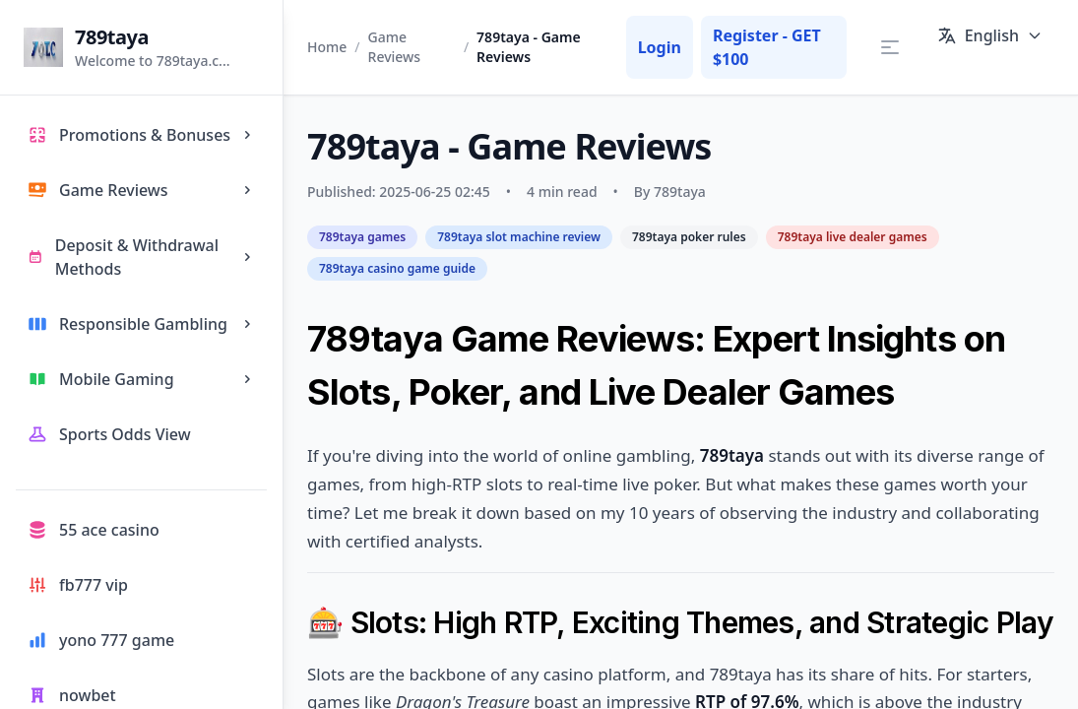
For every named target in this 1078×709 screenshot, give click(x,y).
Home (327, 46)
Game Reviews (394, 47)
